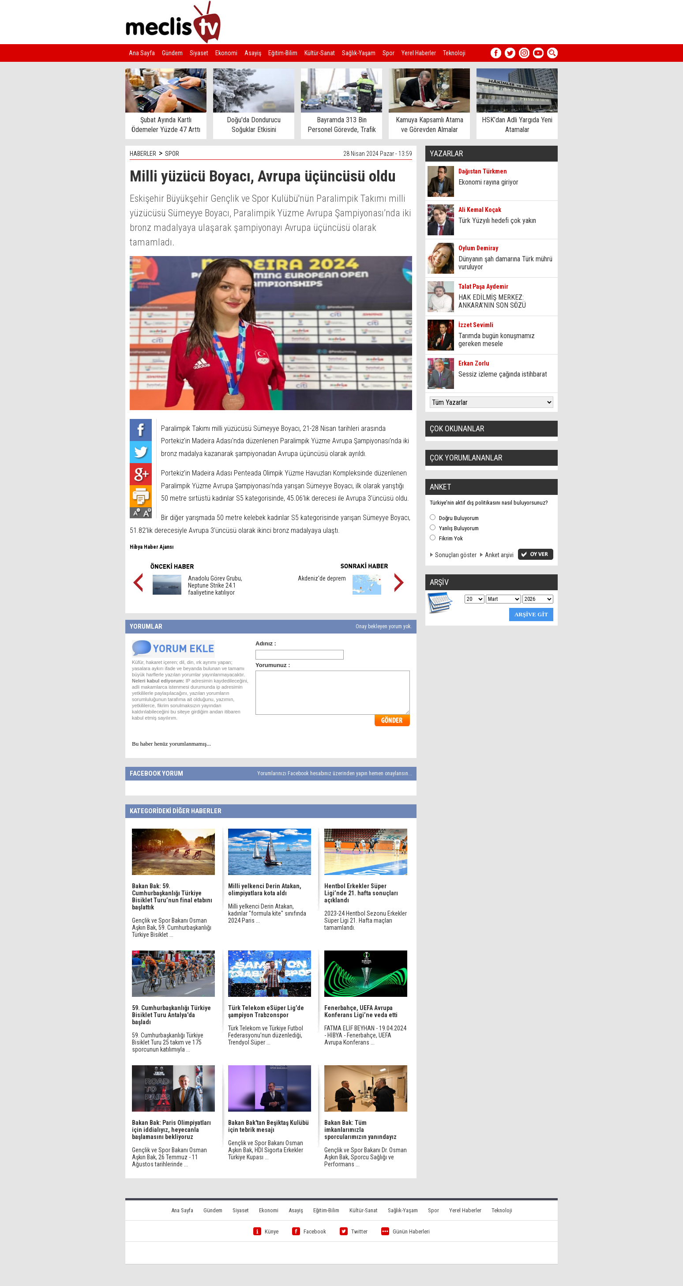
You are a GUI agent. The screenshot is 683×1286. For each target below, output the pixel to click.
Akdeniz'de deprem (322, 578)
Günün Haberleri (405, 1231)
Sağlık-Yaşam (358, 53)
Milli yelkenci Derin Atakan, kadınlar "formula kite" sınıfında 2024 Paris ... (267, 913)
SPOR (172, 153)
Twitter (354, 1231)
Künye (265, 1231)
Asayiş (252, 53)
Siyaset (199, 53)
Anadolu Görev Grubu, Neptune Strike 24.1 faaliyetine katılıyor (215, 585)
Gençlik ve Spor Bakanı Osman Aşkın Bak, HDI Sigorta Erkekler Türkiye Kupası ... (265, 1150)
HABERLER (143, 153)
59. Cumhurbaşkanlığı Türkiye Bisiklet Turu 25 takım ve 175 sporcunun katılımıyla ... (167, 1042)
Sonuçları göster (456, 554)
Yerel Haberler (419, 53)
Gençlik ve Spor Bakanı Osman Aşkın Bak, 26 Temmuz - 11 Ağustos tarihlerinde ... (169, 1157)
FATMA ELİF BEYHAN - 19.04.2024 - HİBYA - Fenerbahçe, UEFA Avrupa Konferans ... (365, 1035)
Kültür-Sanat (319, 53)
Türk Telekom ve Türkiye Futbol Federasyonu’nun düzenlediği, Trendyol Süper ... (265, 1035)
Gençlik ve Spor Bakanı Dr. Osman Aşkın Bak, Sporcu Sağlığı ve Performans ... (365, 1157)
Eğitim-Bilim (282, 53)
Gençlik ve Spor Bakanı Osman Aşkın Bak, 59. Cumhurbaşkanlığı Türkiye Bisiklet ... (171, 927)
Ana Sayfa (142, 53)
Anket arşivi (499, 554)
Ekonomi (226, 53)
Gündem (172, 53)
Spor (388, 53)
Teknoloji (454, 53)
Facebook (309, 1231)
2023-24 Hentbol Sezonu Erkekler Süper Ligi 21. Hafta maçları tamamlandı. (365, 920)
